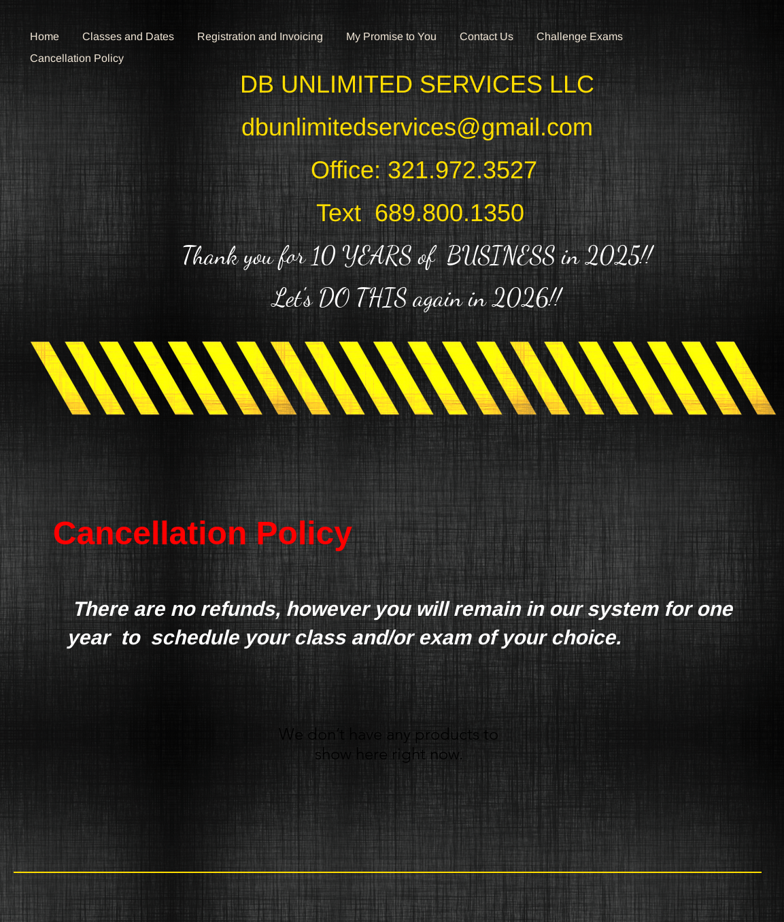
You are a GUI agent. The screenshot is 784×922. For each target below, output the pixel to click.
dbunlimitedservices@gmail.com (417, 127)
